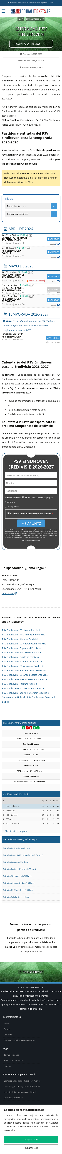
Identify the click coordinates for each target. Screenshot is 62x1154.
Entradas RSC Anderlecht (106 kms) (18, 890)
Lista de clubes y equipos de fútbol (19, 1092)
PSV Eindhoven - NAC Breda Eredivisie (22, 652)
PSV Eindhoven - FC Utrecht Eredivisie (21, 630)
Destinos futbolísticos (14, 1097)
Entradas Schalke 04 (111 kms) (16, 897)
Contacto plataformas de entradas (19, 1040)
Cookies (7, 1066)
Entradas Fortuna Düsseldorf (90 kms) (19, 869)
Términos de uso (11, 1055)
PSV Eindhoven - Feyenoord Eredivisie (21, 648)
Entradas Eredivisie (35, 19)
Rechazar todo (31, 1147)
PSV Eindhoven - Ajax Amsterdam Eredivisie (24, 679)
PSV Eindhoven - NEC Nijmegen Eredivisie (23, 634)
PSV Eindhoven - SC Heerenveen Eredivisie (24, 643)
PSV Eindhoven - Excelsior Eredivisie (21, 656)
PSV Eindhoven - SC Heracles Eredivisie (22, 661)
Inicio (20, 19)
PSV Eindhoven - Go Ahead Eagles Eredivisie (25, 674)
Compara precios (28, 44)
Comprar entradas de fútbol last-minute (22, 1081)
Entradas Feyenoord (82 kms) (15, 862)
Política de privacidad (31, 541)
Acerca (7, 1029)
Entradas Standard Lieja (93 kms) (17, 876)
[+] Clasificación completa (14, 831)
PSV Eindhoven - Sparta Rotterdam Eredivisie (25, 692)
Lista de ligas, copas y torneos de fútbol (22, 1086)
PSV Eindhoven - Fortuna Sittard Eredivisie (24, 670)
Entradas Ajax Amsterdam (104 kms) (18, 883)
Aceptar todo (31, 1139)
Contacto (8, 1034)
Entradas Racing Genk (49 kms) (16, 848)
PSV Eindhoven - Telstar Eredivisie (19, 683)
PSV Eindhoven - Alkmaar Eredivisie (20, 639)
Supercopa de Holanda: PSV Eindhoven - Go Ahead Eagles (28, 699)
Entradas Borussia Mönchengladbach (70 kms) (23, 855)
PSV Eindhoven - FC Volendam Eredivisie (23, 665)
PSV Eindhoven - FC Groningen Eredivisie (23, 688)
